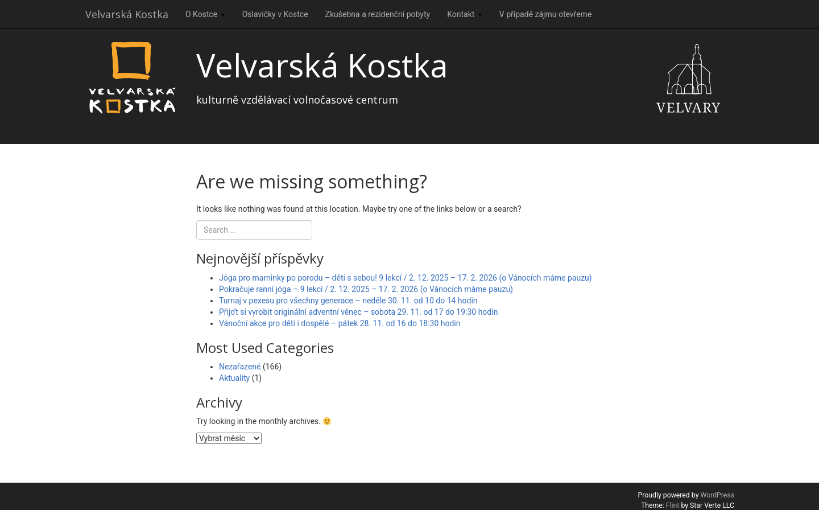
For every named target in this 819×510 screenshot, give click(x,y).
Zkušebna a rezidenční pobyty (378, 14)
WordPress (717, 495)
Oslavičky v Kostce (275, 14)
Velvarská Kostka (126, 14)
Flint (673, 505)
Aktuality (234, 377)
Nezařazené (239, 366)
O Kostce (205, 14)
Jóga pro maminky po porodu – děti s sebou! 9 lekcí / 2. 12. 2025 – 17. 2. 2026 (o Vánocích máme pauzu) (405, 277)
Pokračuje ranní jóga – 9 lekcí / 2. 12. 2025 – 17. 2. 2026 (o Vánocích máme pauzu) (366, 289)
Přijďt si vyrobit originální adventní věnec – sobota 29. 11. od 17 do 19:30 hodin (358, 311)
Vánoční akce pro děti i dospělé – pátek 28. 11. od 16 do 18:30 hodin (339, 323)
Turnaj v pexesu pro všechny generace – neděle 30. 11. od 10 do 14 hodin (348, 300)
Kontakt (464, 14)
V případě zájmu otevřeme (545, 14)
